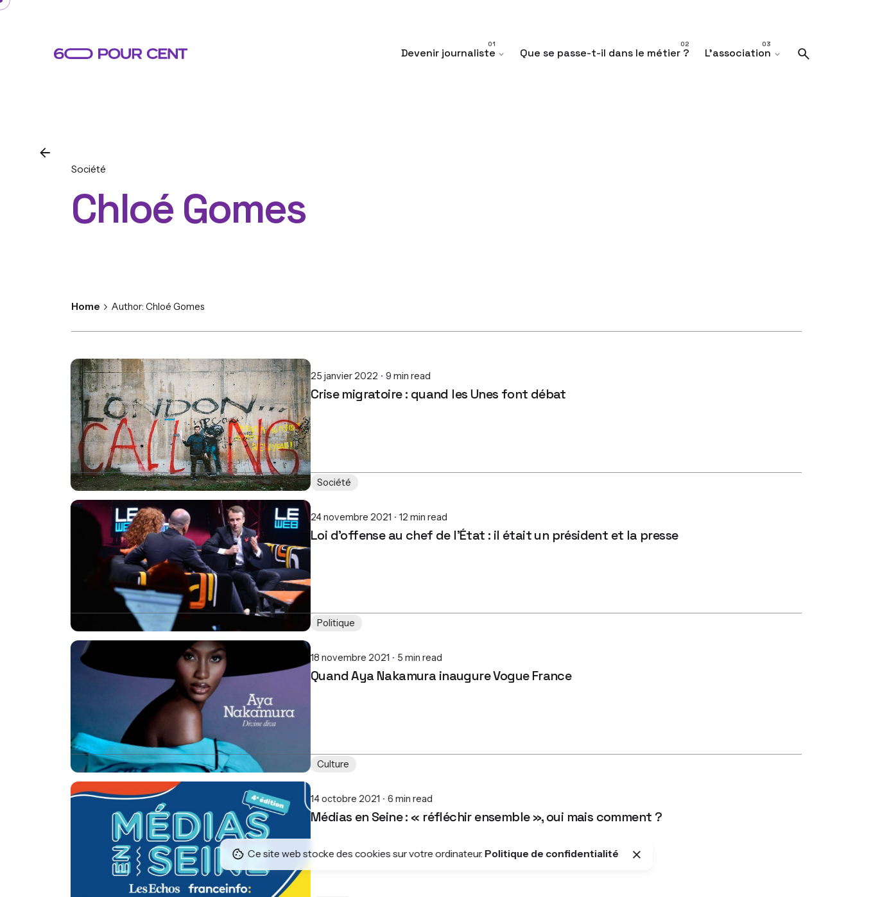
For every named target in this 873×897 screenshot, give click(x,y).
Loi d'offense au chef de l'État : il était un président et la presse (254, 525)
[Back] (45, 153)
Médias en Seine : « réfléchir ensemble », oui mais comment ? (246, 806)
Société (88, 169)
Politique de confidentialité (552, 854)
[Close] (637, 854)
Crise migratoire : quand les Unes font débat (199, 383)
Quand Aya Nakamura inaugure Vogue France (201, 665)
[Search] (803, 53)
